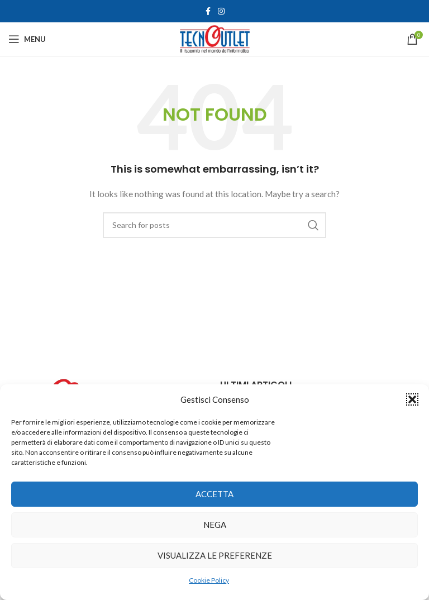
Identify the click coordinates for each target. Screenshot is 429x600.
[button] (412, 399)
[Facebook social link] (207, 11)
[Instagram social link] (221, 11)
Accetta (214, 494)
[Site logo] (215, 38)
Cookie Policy (209, 580)
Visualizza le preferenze (215, 555)
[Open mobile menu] (27, 39)
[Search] (214, 225)
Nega (214, 525)
